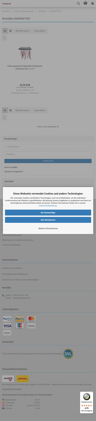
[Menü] (91, 393)
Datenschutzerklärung (48, 205)
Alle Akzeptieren (48, 220)
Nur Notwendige (48, 212)
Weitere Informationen (48, 228)
